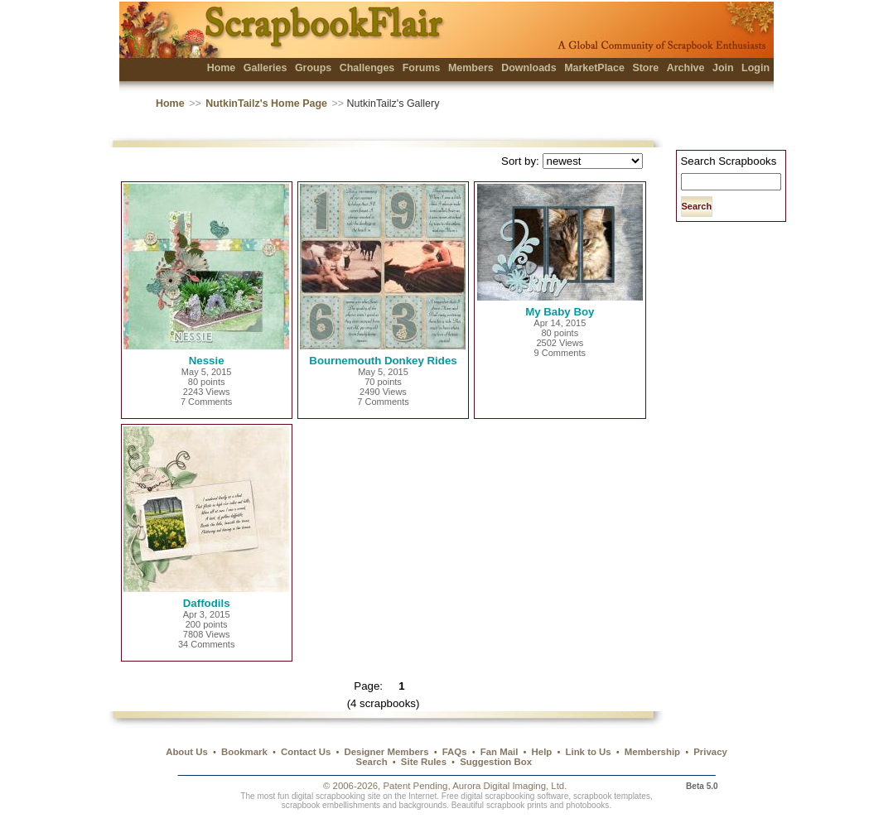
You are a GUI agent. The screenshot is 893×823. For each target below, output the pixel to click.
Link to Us (588, 752)
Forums (422, 68)
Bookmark (244, 752)
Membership (652, 752)
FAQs (454, 752)
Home (221, 68)
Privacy (710, 752)
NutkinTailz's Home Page (266, 103)
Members (471, 68)
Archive (686, 68)
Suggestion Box (496, 762)
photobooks (587, 805)
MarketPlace (594, 68)
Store (645, 68)
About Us (187, 752)
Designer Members (386, 752)
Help (542, 752)
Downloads (529, 68)
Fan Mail (499, 752)
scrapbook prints (517, 805)
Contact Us (306, 752)
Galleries (265, 68)
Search (372, 762)
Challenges (367, 68)
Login (755, 68)
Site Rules (423, 762)
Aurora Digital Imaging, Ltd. (509, 786)
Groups (313, 68)
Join (723, 68)
